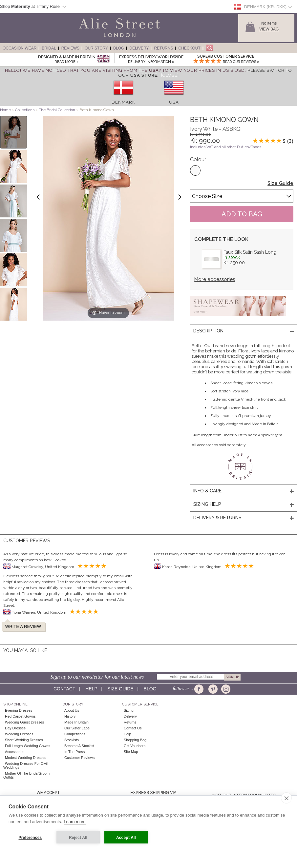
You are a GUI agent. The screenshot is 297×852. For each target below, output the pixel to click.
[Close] (170, 75)
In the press (74, 752)
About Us (71, 710)
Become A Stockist (79, 746)
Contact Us (132, 728)
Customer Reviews (79, 758)
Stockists (71, 740)
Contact (64, 688)
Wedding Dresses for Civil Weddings (25, 765)
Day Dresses (15, 728)
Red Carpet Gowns (20, 716)
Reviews (70, 48)
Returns (163, 48)
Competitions (74, 734)
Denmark (123, 102)
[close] (286, 797)
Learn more (74, 821)
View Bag (269, 29)
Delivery (139, 48)
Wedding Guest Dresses (24, 722)
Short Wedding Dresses (24, 740)
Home (5, 110)
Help (91, 688)
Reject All (78, 837)
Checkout (189, 48)
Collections (25, 110)
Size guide (120, 688)
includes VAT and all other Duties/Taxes (225, 147)
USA (174, 102)
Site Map (131, 752)
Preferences (30, 837)
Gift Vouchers (134, 746)
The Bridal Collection (57, 110)
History (69, 716)
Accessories (14, 752)
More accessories (214, 279)
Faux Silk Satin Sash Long (249, 252)
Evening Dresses (18, 710)
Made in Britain (76, 722)
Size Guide (280, 183)
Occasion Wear (19, 48)
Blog (118, 48)
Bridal (49, 48)
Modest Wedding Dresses (25, 758)
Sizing (129, 710)
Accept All (126, 837)
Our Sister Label (77, 728)
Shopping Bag (135, 740)
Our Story (96, 48)
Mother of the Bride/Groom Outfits (26, 775)
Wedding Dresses (19, 734)
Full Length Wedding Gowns (27, 746)
